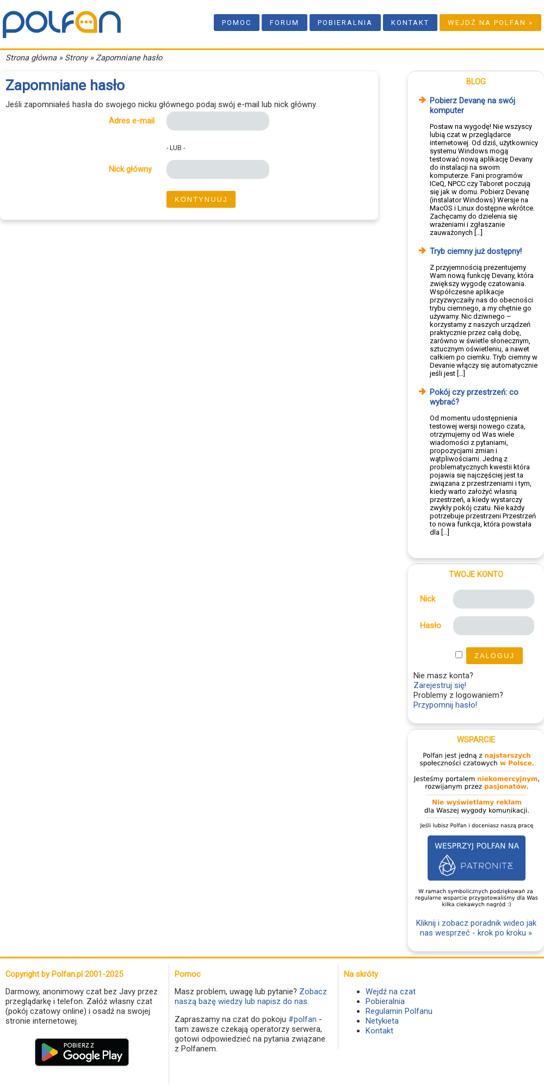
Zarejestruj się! (439, 685)
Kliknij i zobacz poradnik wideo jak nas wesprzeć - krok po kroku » (476, 928)
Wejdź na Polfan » (490, 22)
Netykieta (382, 1021)
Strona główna (31, 58)
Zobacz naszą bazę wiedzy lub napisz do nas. (251, 996)
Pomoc (236, 22)
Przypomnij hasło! (445, 705)
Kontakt (410, 22)
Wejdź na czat (391, 991)
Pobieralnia (345, 22)
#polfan (302, 1019)
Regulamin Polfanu (399, 1011)
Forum (284, 22)
